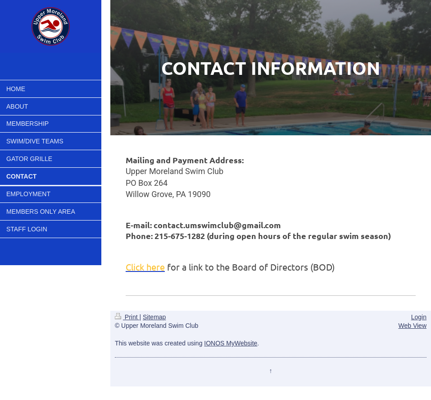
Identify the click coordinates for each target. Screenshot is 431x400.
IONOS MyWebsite (230, 343)
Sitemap (154, 317)
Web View (412, 325)
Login (418, 317)
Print (127, 317)
